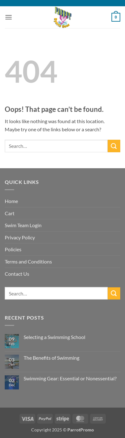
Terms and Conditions (28, 261)
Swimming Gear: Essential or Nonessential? (70, 378)
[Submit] (114, 146)
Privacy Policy (20, 237)
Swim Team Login (23, 225)
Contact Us (17, 274)
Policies (13, 249)
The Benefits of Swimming (51, 358)
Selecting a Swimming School (54, 337)
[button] (8, 17)
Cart (9, 213)
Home (11, 201)
